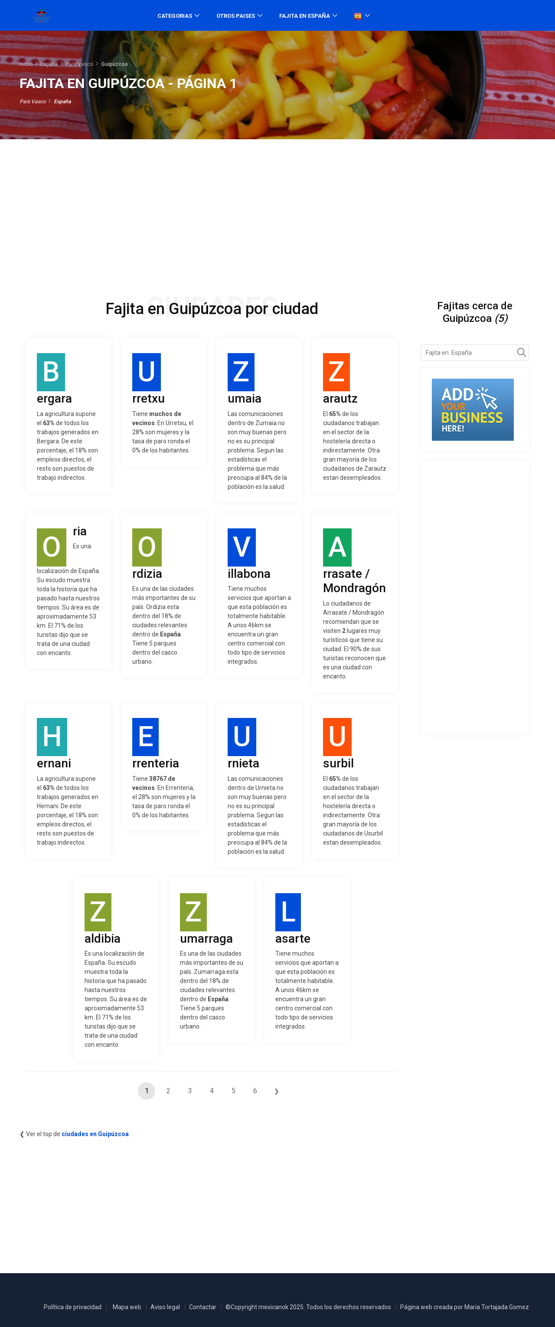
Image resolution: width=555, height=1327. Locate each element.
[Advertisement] (277, 209)
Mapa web (127, 1307)
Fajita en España (304, 16)
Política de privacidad (72, 1307)
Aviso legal (165, 1307)
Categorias (174, 16)
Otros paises (235, 16)
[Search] (522, 354)
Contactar (202, 1307)
